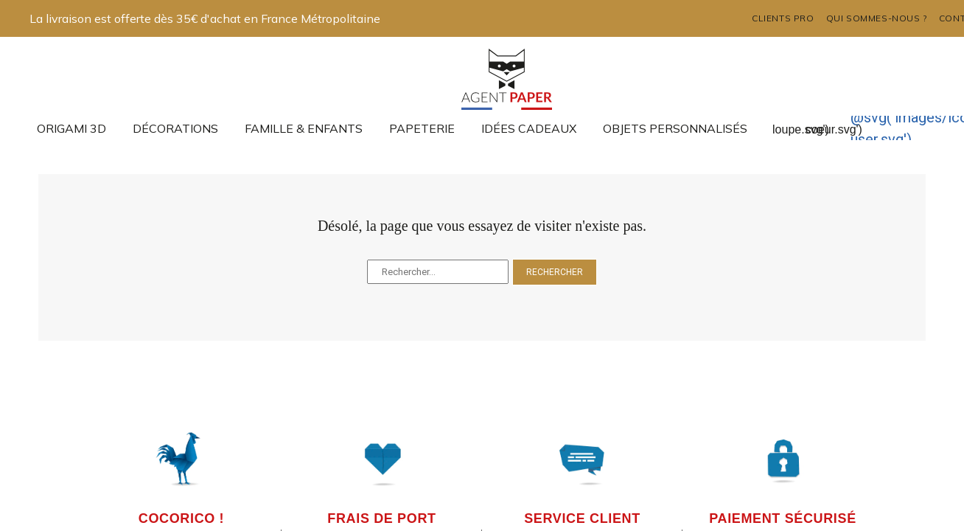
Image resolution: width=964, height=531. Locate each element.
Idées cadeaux (528, 128)
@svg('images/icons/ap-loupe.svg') (800, 117)
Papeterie (422, 128)
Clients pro (783, 18)
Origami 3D (71, 128)
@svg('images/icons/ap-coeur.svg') (834, 117)
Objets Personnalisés (675, 128)
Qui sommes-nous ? (876, 18)
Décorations (175, 128)
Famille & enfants (304, 128)
